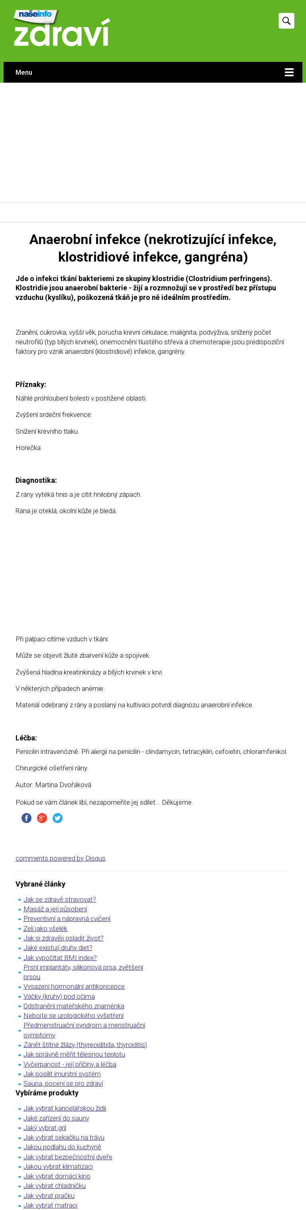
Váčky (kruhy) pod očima (59, 996)
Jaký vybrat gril (45, 1128)
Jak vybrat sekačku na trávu (64, 1137)
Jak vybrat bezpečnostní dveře (68, 1157)
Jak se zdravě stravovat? (60, 899)
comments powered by (61, 858)
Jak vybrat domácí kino (57, 1176)
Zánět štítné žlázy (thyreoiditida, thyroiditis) (85, 1045)
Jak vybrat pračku (49, 1196)
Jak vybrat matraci (50, 1205)
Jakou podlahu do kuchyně (62, 1147)
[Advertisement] (153, 142)
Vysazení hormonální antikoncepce (74, 986)
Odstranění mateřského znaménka (74, 1006)
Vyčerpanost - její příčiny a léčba (70, 1064)
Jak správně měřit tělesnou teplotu (74, 1054)
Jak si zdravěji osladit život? (64, 938)
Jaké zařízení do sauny (56, 1118)
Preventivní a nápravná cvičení (67, 918)
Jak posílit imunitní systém (62, 1074)
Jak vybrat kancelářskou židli (65, 1108)
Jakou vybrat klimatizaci (58, 1166)
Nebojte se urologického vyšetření (74, 1016)
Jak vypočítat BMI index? (60, 958)
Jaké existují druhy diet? (58, 948)
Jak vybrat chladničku (55, 1186)
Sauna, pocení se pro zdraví (63, 1083)
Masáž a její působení (55, 909)
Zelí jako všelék (45, 928)
